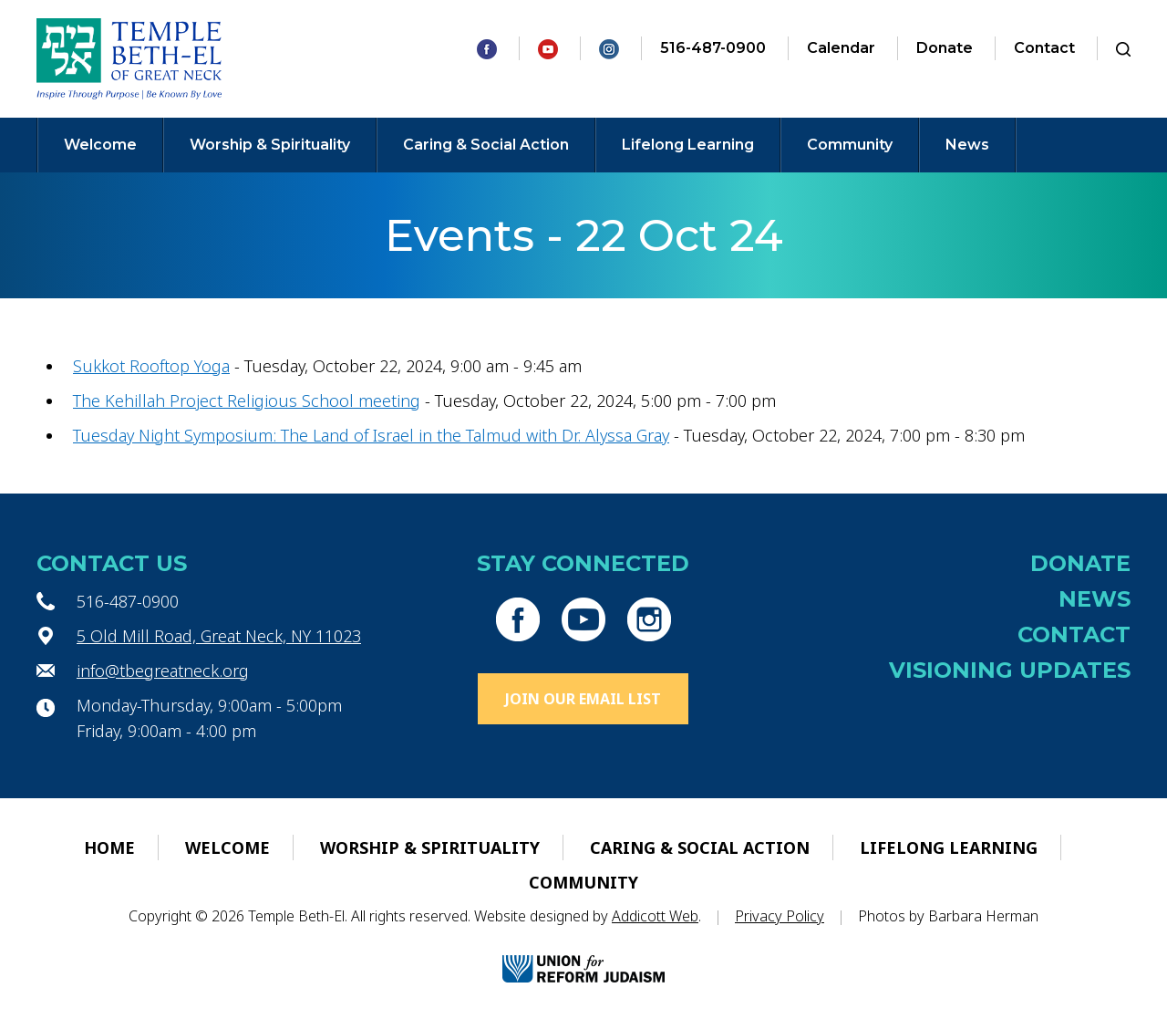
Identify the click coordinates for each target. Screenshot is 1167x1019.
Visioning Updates (1010, 670)
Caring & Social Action (486, 144)
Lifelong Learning (688, 144)
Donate (944, 48)
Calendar (841, 48)
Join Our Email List (583, 699)
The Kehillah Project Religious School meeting (246, 400)
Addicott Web (655, 916)
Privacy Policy (779, 916)
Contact (1044, 48)
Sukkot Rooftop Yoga (151, 366)
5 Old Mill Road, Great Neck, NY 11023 (219, 636)
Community (850, 144)
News (967, 144)
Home (109, 847)
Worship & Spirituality (270, 144)
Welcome (100, 144)
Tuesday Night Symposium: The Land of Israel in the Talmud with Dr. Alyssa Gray (371, 435)
